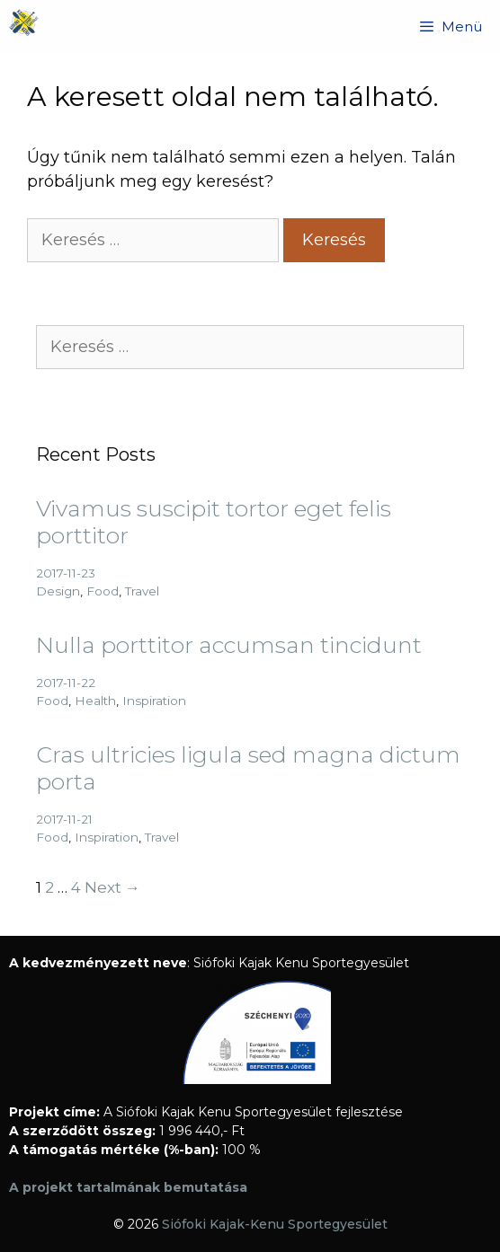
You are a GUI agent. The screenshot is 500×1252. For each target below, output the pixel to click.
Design (58, 591)
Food (102, 591)
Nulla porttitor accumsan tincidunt (229, 644)
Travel (142, 591)
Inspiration (154, 700)
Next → (112, 887)
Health (95, 700)
